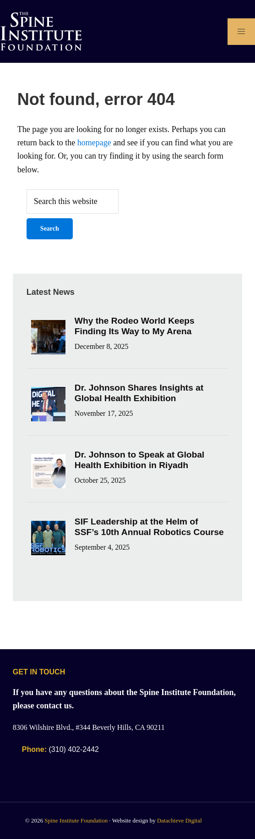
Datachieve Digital (179, 820)
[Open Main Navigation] (241, 31)
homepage (94, 142)
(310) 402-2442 (60, 749)
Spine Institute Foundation (76, 820)
